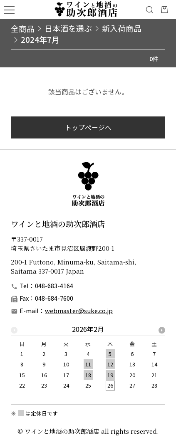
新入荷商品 (121, 28)
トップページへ (88, 127)
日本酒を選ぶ (68, 28)
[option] (88, 360)
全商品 (23, 28)
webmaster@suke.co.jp (79, 310)
